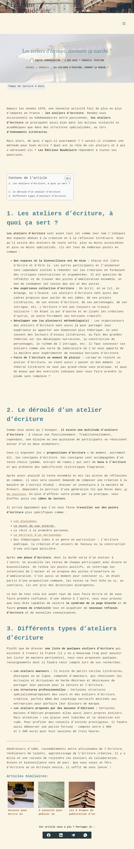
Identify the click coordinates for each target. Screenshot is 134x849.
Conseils (87, 60)
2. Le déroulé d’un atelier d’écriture (35, 191)
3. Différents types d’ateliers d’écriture (38, 195)
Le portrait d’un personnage (37, 534)
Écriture (99, 60)
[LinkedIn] (61, 835)
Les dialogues (25, 521)
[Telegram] (73, 835)
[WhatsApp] (85, 835)
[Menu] (123, 23)
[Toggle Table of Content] (66, 178)
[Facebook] (49, 835)
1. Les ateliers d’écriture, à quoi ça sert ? (39, 183)
